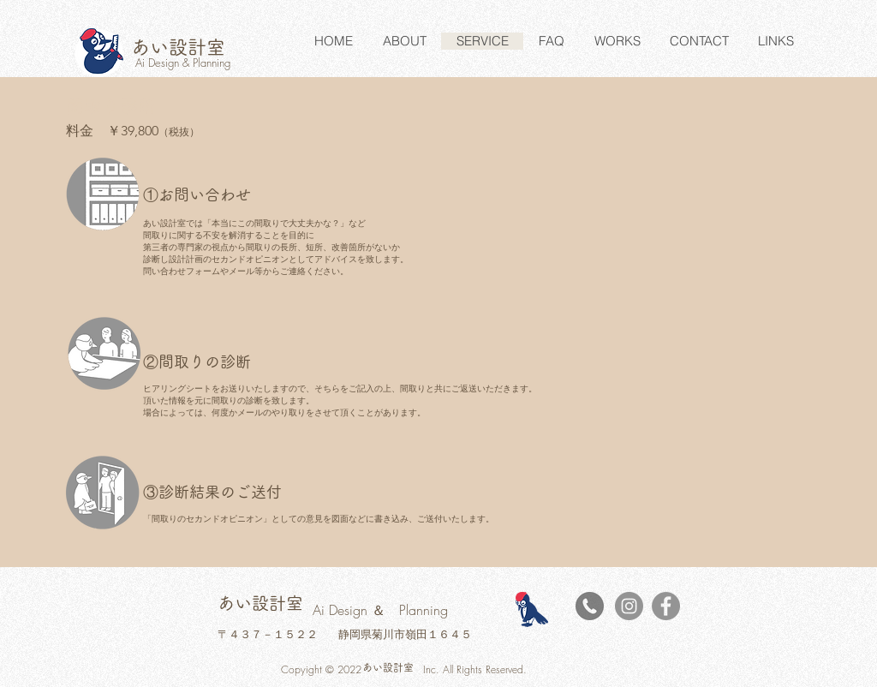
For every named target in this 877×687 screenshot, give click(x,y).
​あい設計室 (178, 47)
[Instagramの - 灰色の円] (629, 606)
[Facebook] (666, 606)
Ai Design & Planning (182, 62)
